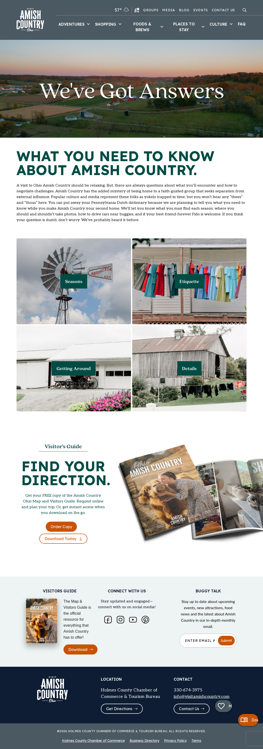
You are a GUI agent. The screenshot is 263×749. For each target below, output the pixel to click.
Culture (222, 24)
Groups (150, 10)
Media (168, 10)
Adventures (74, 24)
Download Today (63, 538)
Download (80, 649)
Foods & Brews (149, 27)
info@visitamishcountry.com (201, 696)
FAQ (242, 24)
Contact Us (223, 10)
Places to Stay (189, 27)
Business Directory (144, 740)
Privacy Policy (175, 740)
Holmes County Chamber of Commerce (93, 740)
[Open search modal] (244, 10)
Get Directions (121, 708)
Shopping (109, 24)
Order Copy (61, 526)
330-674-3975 (188, 690)
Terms (196, 740)
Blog (184, 10)
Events (200, 10)
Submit (226, 640)
